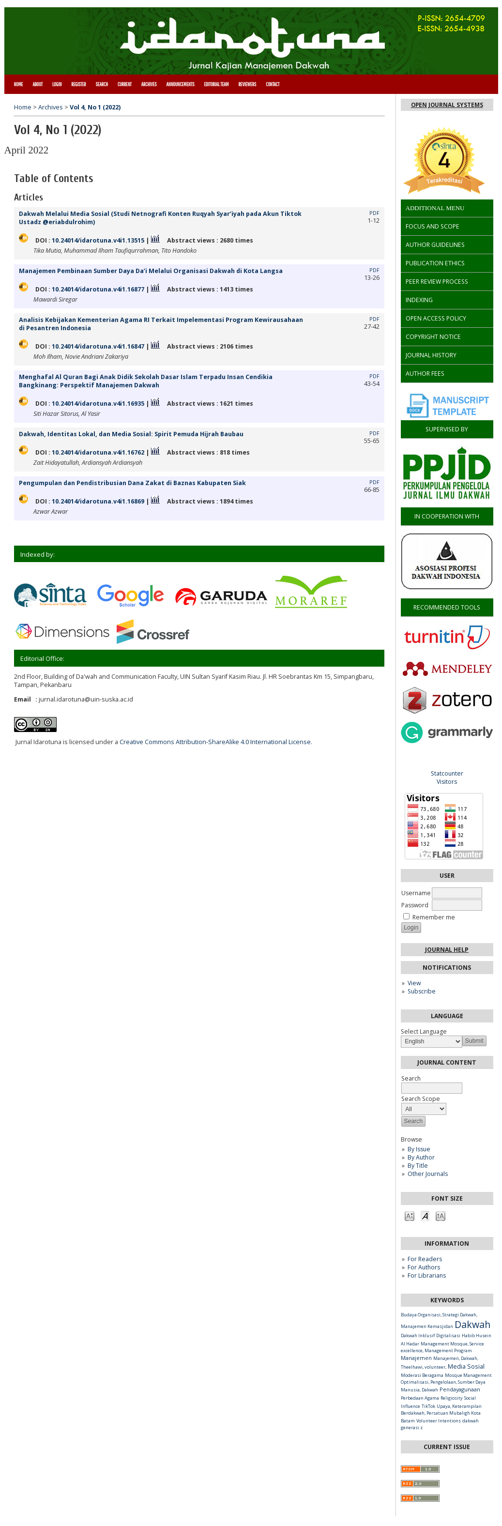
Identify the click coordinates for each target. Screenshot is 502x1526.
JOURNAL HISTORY (431, 355)
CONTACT (272, 84)
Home (18, 84)
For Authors (424, 1267)
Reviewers (247, 84)
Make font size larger (440, 1215)
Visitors (447, 782)
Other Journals (428, 1174)
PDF (374, 213)
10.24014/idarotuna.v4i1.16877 (98, 289)
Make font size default (425, 1215)
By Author (421, 1157)
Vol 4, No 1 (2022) (95, 107)
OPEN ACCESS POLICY (436, 318)
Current (125, 84)
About (37, 84)
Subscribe (422, 991)
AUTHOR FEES (425, 373)
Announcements (181, 84)
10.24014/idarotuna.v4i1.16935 (98, 403)
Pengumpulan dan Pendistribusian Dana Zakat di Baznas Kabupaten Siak (132, 483)
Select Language (424, 1031)
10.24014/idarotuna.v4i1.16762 (98, 452)
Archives (149, 84)
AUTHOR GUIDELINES (435, 245)
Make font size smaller (409, 1215)
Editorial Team (216, 84)
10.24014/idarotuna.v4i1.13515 (98, 240)
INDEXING (419, 300)
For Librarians (427, 1275)
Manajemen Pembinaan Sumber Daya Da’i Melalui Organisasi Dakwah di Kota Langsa (151, 271)
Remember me (433, 917)
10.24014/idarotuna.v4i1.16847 (98, 346)
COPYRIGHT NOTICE (433, 337)
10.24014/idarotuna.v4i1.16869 (98, 501)
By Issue (419, 1149)
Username (416, 893)
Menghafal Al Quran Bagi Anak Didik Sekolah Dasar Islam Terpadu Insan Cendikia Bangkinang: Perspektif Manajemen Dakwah (146, 381)
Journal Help (447, 950)
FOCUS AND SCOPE (432, 226)
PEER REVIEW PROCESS (437, 281)
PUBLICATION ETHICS (435, 263)
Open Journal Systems (447, 104)
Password (414, 905)
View (414, 983)
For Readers (425, 1259)
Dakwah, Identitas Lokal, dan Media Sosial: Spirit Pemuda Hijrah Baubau (131, 434)
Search (102, 84)
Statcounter (447, 773)
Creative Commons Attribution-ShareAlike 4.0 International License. (216, 742)
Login (56, 84)
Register (78, 84)
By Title (418, 1165)
